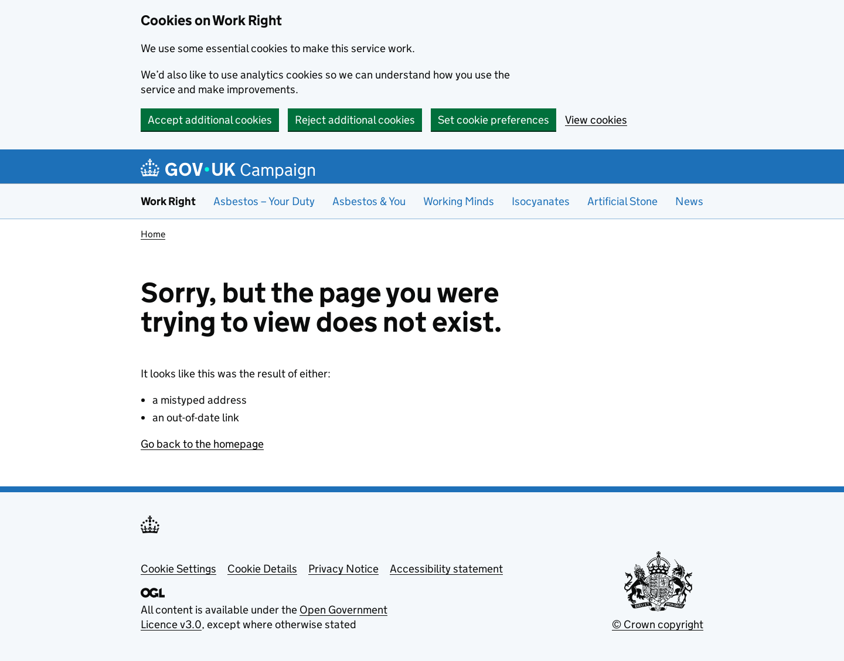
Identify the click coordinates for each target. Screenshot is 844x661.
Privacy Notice (343, 568)
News (689, 201)
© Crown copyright (657, 624)
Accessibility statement (446, 568)
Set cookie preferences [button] (493, 120)
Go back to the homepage (202, 444)
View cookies (596, 119)
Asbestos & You (369, 201)
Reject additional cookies (355, 120)
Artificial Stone (622, 201)
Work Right (168, 201)
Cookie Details (262, 568)
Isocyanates (541, 201)
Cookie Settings (178, 568)
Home (153, 234)
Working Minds (458, 201)
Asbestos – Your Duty (264, 201)
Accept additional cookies (210, 120)
